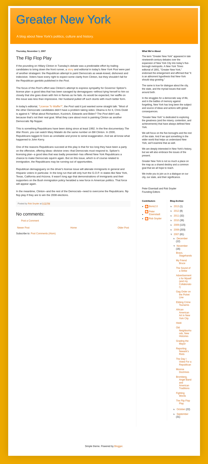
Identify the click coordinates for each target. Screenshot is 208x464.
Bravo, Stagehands (184, 254)
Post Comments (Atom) (43, 233)
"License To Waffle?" (51, 106)
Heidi (178, 323)
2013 (177, 206)
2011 (177, 215)
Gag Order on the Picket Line (183, 294)
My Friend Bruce (181, 262)
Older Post (123, 227)
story (71, 69)
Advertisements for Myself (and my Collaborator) (183, 281)
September (182, 414)
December (182, 238)
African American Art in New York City (183, 314)
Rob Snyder (155, 218)
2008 (177, 229)
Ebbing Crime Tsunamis (183, 303)
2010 (177, 220)
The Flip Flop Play (183, 402)
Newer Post (23, 227)
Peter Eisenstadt (154, 213)
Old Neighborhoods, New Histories (183, 332)
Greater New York (63, 19)
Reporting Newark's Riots (182, 351)
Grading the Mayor (182, 342)
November (182, 245)
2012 (177, 211)
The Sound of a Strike (183, 269)
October (181, 409)
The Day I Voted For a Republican (183, 362)
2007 (177, 234)
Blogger (118, 446)
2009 (177, 225)
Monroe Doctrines (182, 371)
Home (73, 227)
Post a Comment (30, 220)
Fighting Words (181, 394)
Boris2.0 (153, 206)
